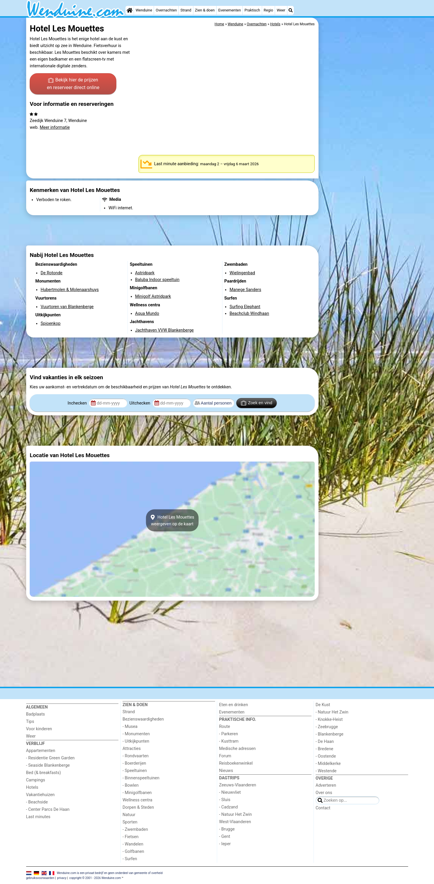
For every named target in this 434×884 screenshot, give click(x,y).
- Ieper (225, 843)
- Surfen (130, 858)
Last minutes (38, 816)
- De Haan (325, 741)
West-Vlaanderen (235, 821)
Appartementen (40, 750)
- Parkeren (228, 733)
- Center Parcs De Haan (48, 809)
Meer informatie (55, 127)
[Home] (129, 10)
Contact (323, 808)
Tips (30, 721)
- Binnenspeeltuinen (141, 778)
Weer (281, 10)
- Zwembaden (135, 829)
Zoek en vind (256, 403)
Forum (225, 755)
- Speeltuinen (135, 770)
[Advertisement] (364, 153)
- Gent (224, 836)
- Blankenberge (329, 734)
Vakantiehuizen (40, 794)
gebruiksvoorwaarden (40, 878)
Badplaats (35, 714)
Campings (35, 780)
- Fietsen (130, 836)
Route (224, 726)
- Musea (130, 726)
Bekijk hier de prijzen (73, 84)
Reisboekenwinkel (236, 763)
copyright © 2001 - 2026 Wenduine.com (95, 878)
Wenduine (143, 10)
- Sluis (224, 799)
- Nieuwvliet (230, 792)
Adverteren (326, 785)
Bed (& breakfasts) (43, 772)
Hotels (32, 787)
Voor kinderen (39, 728)
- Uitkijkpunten (136, 741)
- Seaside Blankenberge (48, 765)
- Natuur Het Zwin (235, 814)
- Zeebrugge (327, 726)
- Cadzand (228, 807)
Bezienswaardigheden (143, 719)
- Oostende (326, 756)
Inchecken (78, 403)
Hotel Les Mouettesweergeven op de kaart (172, 520)
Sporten (130, 822)
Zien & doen (205, 10)
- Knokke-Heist (329, 719)
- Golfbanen (133, 851)
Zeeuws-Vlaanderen (237, 785)
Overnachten (166, 10)
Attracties (132, 748)
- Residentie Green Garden (50, 758)
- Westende (326, 770)
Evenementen (229, 10)
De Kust (323, 704)
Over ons (324, 792)
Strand (185, 10)
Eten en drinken (233, 704)
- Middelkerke (328, 763)
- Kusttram (229, 741)
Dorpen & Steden (138, 807)
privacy (61, 878)
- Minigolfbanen (137, 792)
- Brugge (227, 829)
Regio (268, 10)
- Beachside (37, 802)
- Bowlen (131, 785)
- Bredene (324, 748)
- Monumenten (136, 733)
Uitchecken (140, 403)
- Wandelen (133, 844)
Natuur (129, 814)
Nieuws (226, 770)
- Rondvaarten (136, 755)
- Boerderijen (134, 763)
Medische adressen (237, 748)
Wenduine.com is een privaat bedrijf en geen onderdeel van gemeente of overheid (109, 872)
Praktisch (252, 10)
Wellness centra (137, 800)
